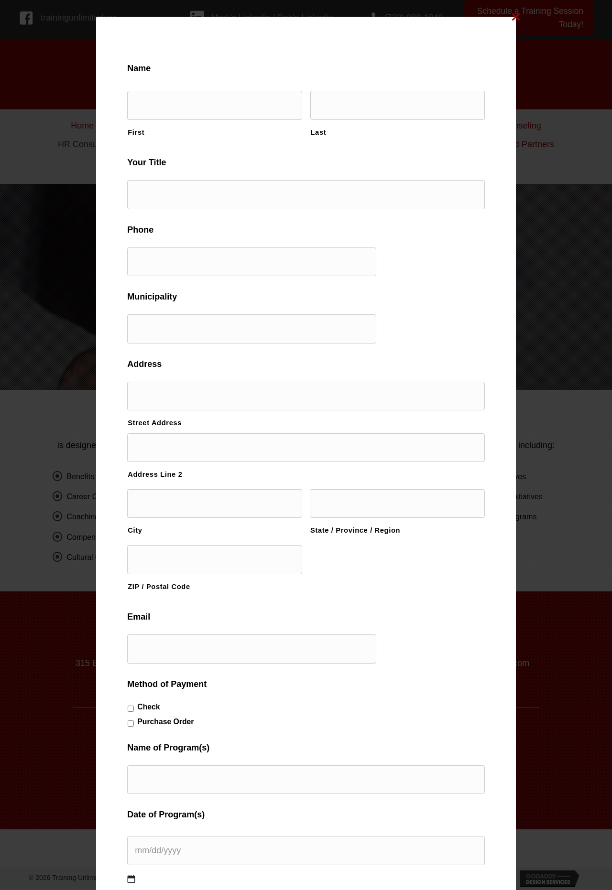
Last (319, 129)
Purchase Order (184, 701)
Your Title (165, 160)
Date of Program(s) (184, 792)
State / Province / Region (355, 514)
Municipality (171, 290)
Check (167, 686)
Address (163, 354)
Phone (159, 225)
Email (157, 599)
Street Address (173, 411)
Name (157, 68)
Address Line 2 (173, 460)
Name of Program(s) (187, 727)
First (154, 129)
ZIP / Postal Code (177, 568)
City (153, 514)
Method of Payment (185, 664)
